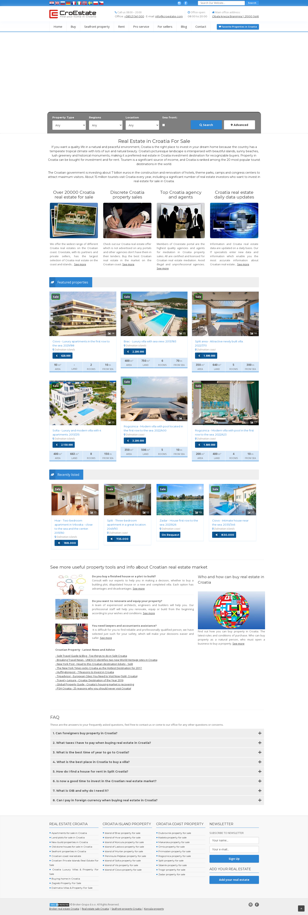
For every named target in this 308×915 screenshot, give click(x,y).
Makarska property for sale (173, 842)
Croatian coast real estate (65, 856)
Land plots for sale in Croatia (67, 837)
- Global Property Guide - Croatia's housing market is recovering (94, 684)
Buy (73, 26)
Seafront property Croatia (127, 909)
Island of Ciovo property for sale (122, 869)
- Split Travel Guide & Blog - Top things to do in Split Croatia (91, 656)
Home (58, 26)
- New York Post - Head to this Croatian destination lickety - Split (94, 664)
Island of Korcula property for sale (123, 842)
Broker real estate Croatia (64, 909)
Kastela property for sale (171, 837)
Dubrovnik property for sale (173, 833)
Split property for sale (169, 860)
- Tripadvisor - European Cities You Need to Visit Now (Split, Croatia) (96, 676)
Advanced (239, 125)
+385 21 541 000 (134, 16)
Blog (184, 26)
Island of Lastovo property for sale (123, 846)
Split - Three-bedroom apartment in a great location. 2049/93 (126, 524)
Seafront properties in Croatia (67, 851)
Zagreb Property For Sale (65, 883)
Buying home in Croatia (64, 878)
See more (80, 264)
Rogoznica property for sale (173, 856)
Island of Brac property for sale (121, 833)
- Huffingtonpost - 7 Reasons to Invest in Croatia (84, 672)
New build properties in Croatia (68, 842)
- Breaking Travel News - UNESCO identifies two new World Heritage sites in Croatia (106, 660)
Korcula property (154, 909)
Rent (121, 26)
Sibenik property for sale (171, 865)
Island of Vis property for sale (120, 865)
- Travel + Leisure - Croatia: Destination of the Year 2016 (89, 680)
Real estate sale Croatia (95, 909)
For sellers (165, 26)
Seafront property (97, 26)
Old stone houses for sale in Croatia (70, 846)
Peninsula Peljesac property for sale (124, 856)
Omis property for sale (170, 846)
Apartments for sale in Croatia (68, 833)
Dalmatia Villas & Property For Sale (70, 887)
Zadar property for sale (170, 874)
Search (206, 125)
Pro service (141, 26)
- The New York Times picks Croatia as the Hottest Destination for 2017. (98, 668)
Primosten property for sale (173, 851)
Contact (200, 26)
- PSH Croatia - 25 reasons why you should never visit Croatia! (93, 688)
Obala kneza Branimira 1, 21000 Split (235, 16)
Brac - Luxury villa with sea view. (150, 341)
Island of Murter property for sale (123, 851)
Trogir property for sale (170, 869)
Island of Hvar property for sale (121, 837)
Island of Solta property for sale (122, 860)
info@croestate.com (169, 16)
